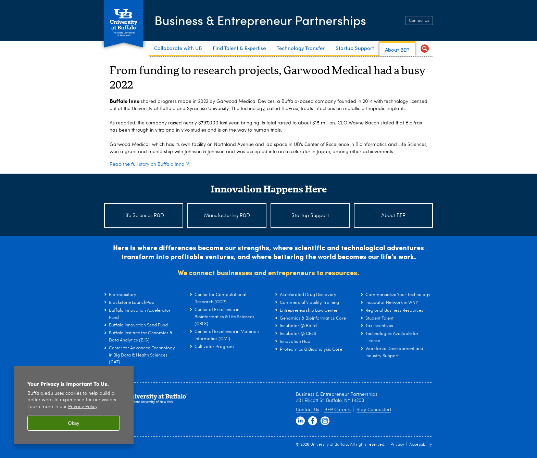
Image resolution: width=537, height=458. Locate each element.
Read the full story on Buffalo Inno (149, 164)
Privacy (397, 445)
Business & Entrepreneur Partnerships (260, 19)
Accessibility (420, 445)
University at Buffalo (329, 445)
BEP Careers (337, 409)
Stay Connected (374, 409)
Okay (73, 423)
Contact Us (419, 21)
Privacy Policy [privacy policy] (82, 406)
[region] (74, 405)
